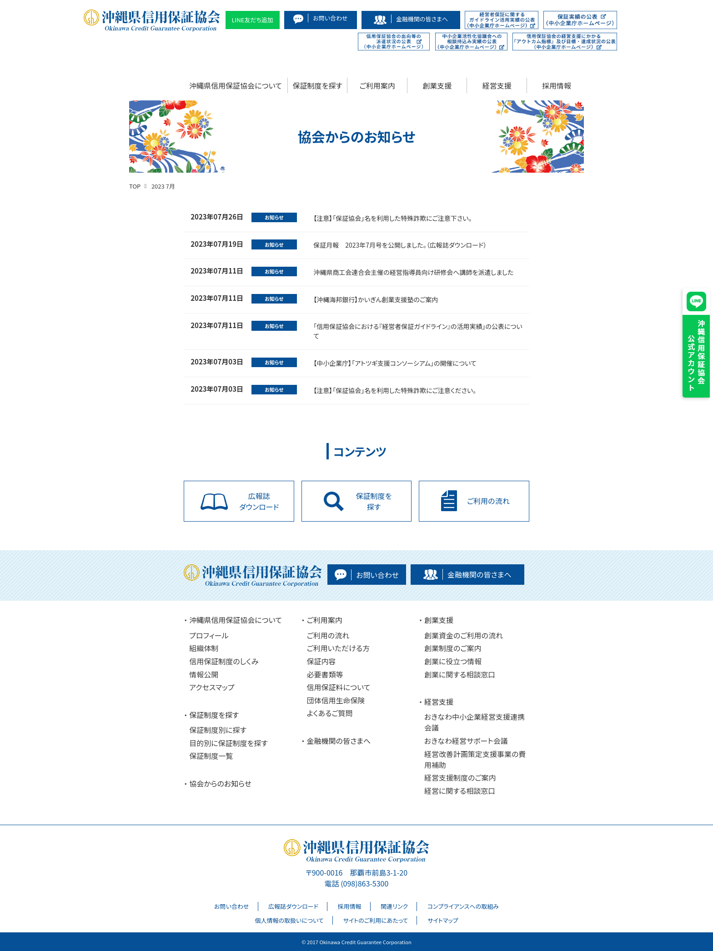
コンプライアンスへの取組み (463, 906)
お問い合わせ (231, 906)
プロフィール (208, 635)
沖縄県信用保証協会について (235, 85)
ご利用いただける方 (338, 647)
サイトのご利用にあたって (375, 920)
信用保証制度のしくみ (223, 661)
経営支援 (497, 85)
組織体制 (203, 647)
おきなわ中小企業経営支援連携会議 (474, 722)
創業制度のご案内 (453, 647)
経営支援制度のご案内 (460, 777)
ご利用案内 (377, 85)
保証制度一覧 (211, 755)
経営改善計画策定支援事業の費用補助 (475, 759)
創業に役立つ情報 (453, 661)
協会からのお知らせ (220, 783)
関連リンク (394, 906)
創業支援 (437, 85)
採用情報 (556, 85)
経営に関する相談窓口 (459, 790)
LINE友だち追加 (253, 19)
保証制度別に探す (217, 729)
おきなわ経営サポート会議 (466, 740)
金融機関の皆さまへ (339, 740)
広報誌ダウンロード (293, 906)
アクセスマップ (211, 687)
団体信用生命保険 (336, 700)
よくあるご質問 (330, 712)
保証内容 (321, 661)
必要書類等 (325, 674)
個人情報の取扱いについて (289, 920)
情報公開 (203, 674)
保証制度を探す (317, 85)
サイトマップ (442, 920)
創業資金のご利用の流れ (463, 635)
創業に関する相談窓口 (459, 674)
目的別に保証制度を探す (228, 742)
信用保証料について (339, 687)
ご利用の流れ (328, 635)
